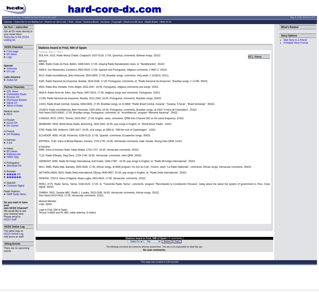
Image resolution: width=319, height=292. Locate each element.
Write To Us (166, 22)
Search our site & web (55, 22)
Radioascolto (14, 154)
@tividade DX (14, 165)
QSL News (12, 91)
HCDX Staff (10, 219)
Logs (9, 57)
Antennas (12, 68)
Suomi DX (12, 122)
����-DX (14, 174)
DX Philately (13, 134)
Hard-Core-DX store (133, 22)
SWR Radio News (16, 194)
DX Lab (11, 71)
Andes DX (12, 80)
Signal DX (12, 102)
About (79, 22)
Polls (71, 22)
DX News (12, 54)
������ (14, 177)
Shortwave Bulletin (17, 100)
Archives (105, 22)
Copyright (117, 22)
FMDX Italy (13, 157)
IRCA (9, 114)
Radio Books (151, 22)
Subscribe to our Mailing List (29, 22)
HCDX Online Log (13, 233)
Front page (12, 51)
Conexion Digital (15, 185)
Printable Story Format (296, 42)
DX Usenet (12, 125)
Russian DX (13, 97)
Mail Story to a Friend (295, 40)
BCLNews (12, 151)
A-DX (9, 142)
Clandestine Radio (16, 94)
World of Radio (15, 105)
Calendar (8, 22)
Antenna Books (91, 22)
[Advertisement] (154, 34)
